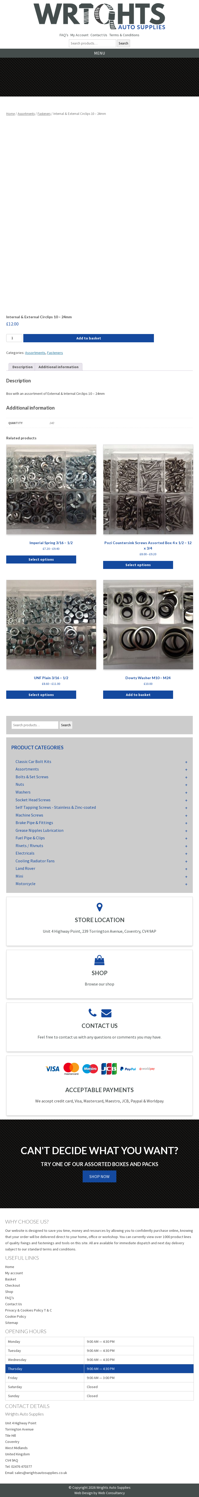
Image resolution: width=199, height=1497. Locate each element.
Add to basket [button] (138, 694)
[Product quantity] (14, 338)
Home (10, 114)
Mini (19, 876)
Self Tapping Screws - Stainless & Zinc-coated (56, 807)
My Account (79, 35)
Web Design (83, 1493)
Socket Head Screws (33, 799)
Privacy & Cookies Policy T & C (28, 1310)
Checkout (12, 1285)
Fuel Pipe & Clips (30, 837)
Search (123, 43)
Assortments (26, 114)
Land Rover (25, 868)
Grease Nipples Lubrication (39, 830)
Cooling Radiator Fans (35, 860)
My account (14, 1273)
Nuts (20, 784)
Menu (99, 53)
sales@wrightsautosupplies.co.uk (41, 1472)
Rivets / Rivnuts (29, 845)
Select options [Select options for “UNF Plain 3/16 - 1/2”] (41, 694)
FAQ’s (9, 1297)
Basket (10, 1279)
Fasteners (44, 114)
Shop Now (99, 1176)
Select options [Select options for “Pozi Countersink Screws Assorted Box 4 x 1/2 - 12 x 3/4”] (138, 564)
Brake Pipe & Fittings (34, 822)
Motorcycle (25, 883)
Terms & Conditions (124, 35)
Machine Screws (29, 815)
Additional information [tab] (59, 367)
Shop (9, 1291)
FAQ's (64, 35)
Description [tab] (22, 367)
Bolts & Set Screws (32, 776)
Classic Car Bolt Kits (33, 761)
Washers (23, 792)
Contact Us (98, 35)
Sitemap (11, 1322)
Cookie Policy (15, 1316)
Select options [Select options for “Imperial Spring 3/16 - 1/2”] (41, 559)
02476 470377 (21, 1466)
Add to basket (88, 338)
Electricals (25, 853)
